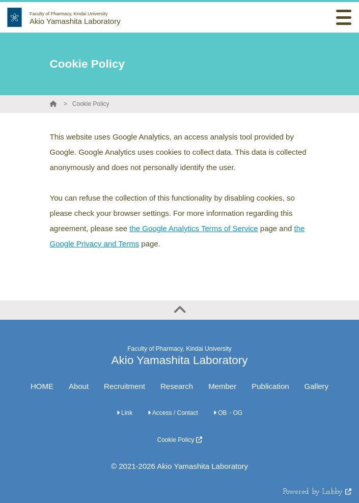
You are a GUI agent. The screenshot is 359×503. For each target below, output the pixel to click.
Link (124, 412)
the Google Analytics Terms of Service (193, 228)
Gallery (317, 386)
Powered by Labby (317, 492)
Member (222, 386)
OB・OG (227, 412)
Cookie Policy (90, 103)
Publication (270, 386)
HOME (42, 386)
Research (176, 386)
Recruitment (124, 386)
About (79, 386)
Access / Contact (173, 412)
